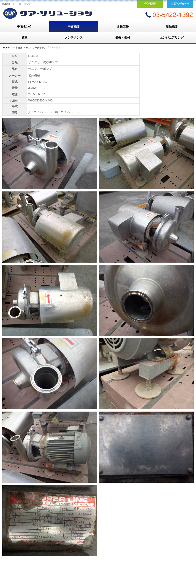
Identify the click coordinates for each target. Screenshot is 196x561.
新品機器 (172, 26)
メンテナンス (74, 37)
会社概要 (150, 4)
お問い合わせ (180, 4)
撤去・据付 (122, 37)
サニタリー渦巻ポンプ (37, 47)
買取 (24, 37)
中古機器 (74, 26)
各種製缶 (123, 26)
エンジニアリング (172, 37)
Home (6, 47)
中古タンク (24, 26)
